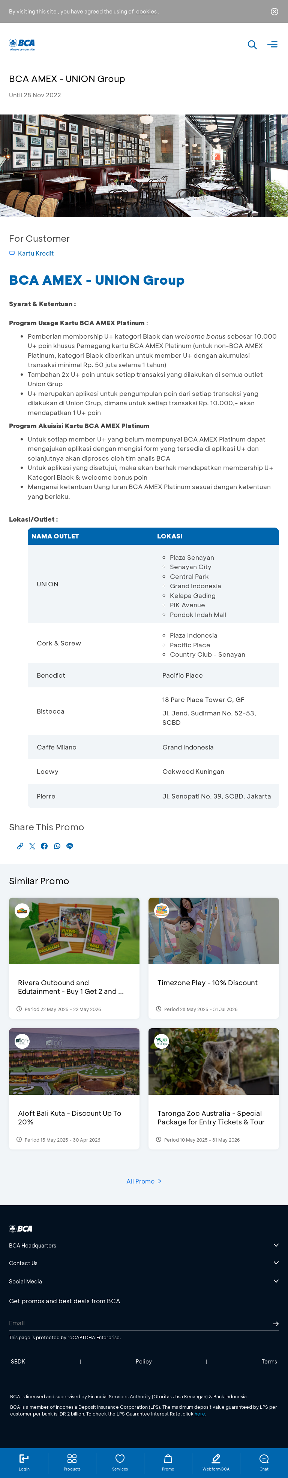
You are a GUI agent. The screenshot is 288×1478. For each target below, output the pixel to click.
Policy (144, 1361)
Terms (269, 1361)
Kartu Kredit (31, 253)
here (200, 1414)
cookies (146, 11)
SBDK (18, 1361)
